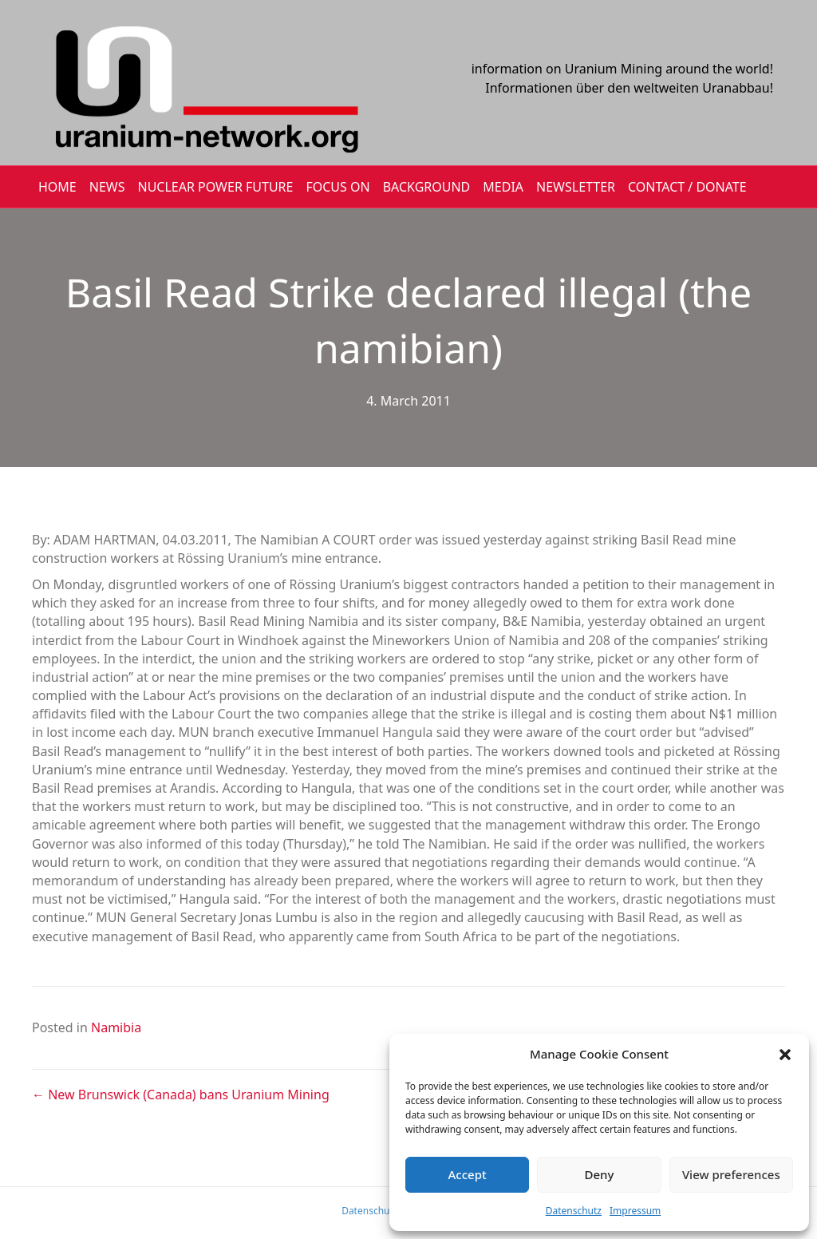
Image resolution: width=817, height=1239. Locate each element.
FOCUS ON (337, 187)
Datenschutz (574, 1210)
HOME (57, 187)
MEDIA (503, 187)
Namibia (116, 1027)
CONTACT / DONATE (687, 187)
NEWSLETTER (575, 187)
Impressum (635, 1210)
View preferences (731, 1174)
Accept (467, 1174)
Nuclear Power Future (216, 187)
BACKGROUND (427, 187)
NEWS (107, 187)
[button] (785, 1055)
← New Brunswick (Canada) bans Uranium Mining (181, 1094)
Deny (599, 1174)
